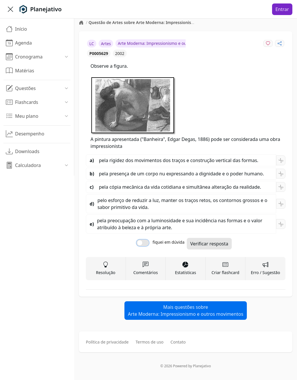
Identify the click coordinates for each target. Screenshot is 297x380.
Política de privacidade (107, 342)
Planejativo (202, 366)
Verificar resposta (209, 244)
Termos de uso (149, 342)
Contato (178, 342)
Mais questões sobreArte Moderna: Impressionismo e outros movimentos (185, 310)
